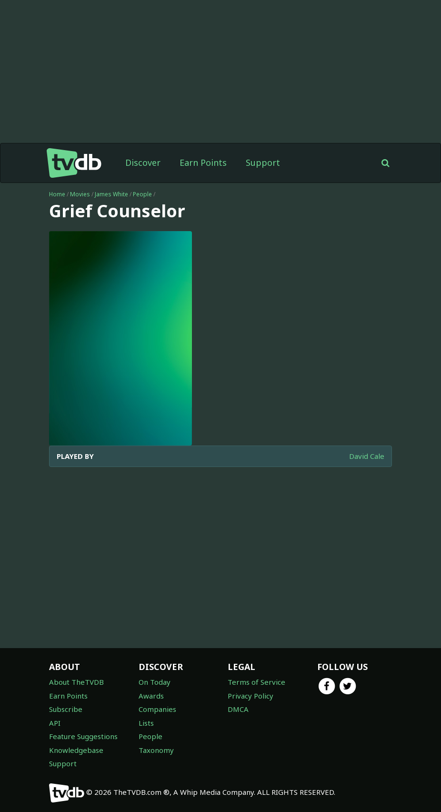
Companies (157, 709)
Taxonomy (156, 750)
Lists (146, 723)
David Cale (366, 456)
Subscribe (65, 709)
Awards (151, 695)
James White (111, 194)
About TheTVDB (76, 682)
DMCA (238, 709)
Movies (80, 194)
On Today (154, 682)
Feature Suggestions (83, 736)
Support (263, 162)
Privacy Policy (250, 695)
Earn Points (203, 162)
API (54, 723)
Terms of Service (256, 682)
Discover (142, 162)
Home (57, 194)
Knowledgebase (76, 750)
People (142, 194)
